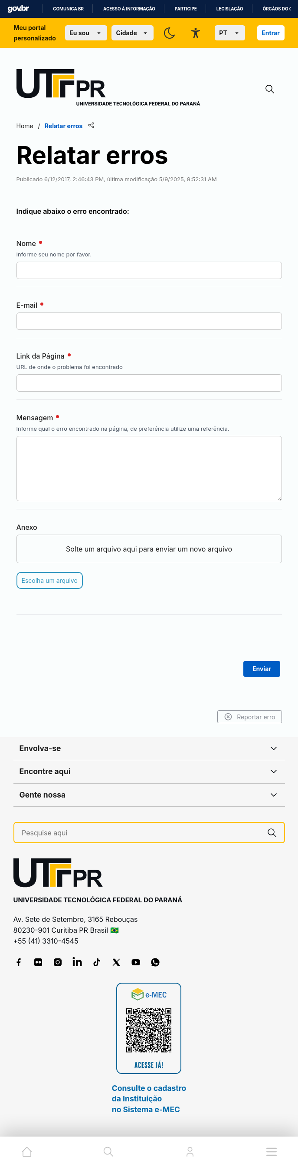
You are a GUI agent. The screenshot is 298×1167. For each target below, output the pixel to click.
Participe (186, 9)
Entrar (271, 33)
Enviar (261, 668)
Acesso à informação (129, 9)
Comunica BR (68, 9)
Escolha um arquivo (50, 580)
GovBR (18, 9)
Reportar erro (249, 716)
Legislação (229, 9)
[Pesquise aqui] (141, 833)
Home (24, 126)
